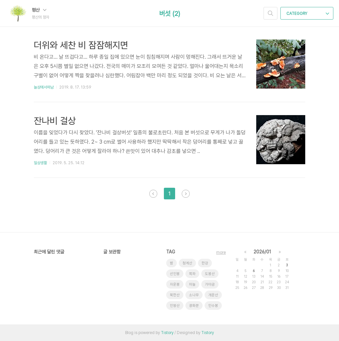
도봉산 (210, 274)
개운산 (213, 295)
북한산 (175, 295)
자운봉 (175, 284)
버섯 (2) (169, 14)
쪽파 (192, 274)
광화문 (194, 306)
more (221, 252)
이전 (153, 194)
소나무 (194, 295)
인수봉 (213, 306)
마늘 (192, 284)
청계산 (187, 263)
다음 (186, 194)
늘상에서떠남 (44, 87)
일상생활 (40, 163)
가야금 (210, 284)
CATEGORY (307, 13)
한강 (205, 263)
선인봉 (175, 274)
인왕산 (175, 306)
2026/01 (262, 251)
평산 (39, 10)
